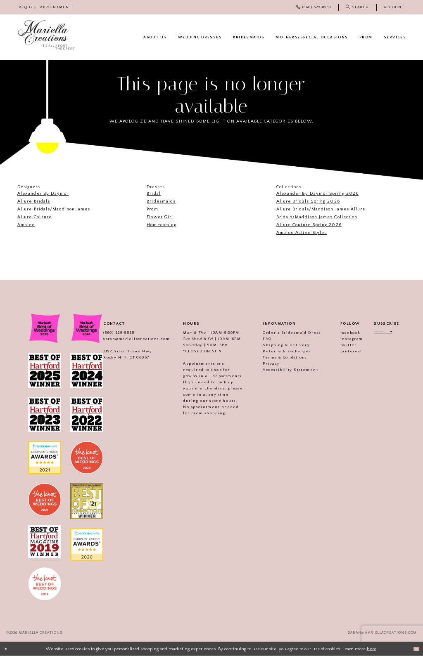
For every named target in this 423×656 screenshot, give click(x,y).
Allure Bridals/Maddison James (53, 209)
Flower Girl (160, 217)
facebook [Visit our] (341, 332)
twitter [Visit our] (339, 345)
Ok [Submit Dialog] (412, 648)
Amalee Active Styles (301, 232)
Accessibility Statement (281, 370)
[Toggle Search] (357, 7)
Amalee (26, 224)
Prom (152, 209)
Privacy (262, 363)
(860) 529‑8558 (109, 332)
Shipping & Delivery (277, 345)
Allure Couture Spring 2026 (309, 224)
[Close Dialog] (9, 649)
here (371, 648)
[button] (394, 7)
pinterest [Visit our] (342, 351)
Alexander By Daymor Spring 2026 (317, 193)
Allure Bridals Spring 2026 (308, 201)
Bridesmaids (161, 201)
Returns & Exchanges (278, 351)
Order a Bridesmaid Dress (283, 332)
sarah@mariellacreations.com (127, 339)
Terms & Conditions (276, 357)
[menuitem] (45, 7)
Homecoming (161, 224)
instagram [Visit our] (342, 339)
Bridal (153, 193)
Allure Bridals (33, 201)
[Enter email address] (386, 334)
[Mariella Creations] (46, 35)
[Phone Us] (313, 7)
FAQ (258, 339)
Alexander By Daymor (43, 193)
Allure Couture (34, 217)
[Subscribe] (403, 334)
